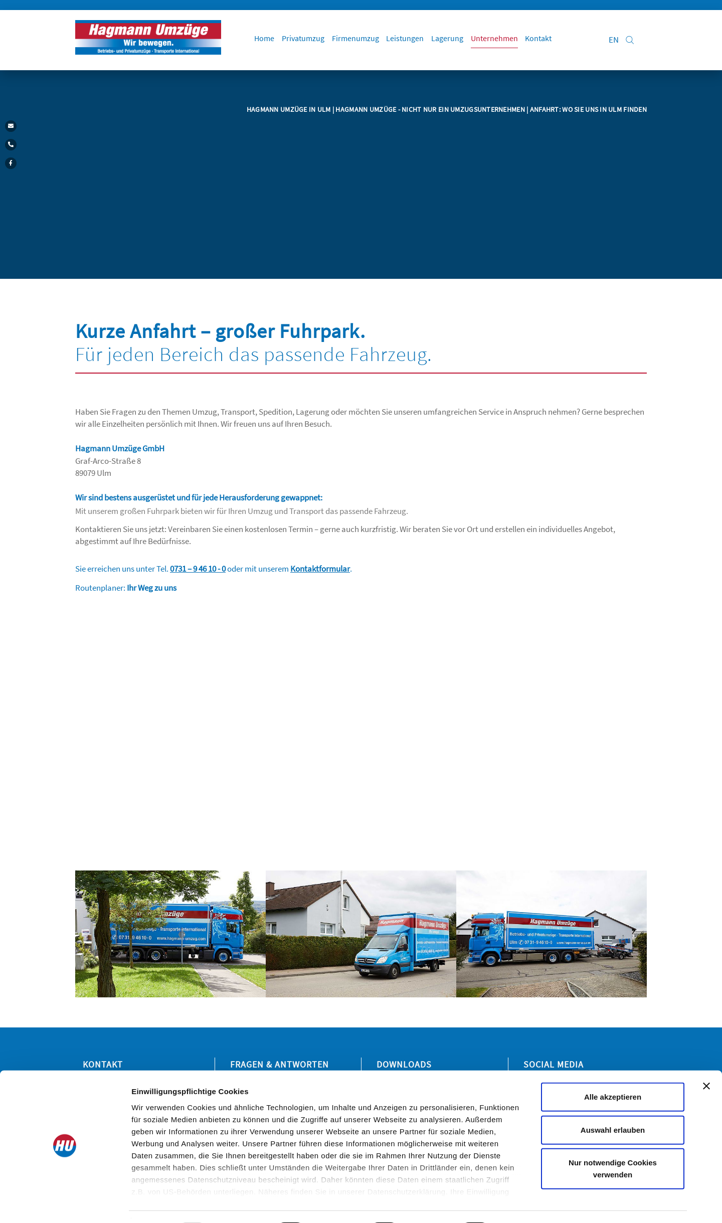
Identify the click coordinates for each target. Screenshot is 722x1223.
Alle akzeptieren (612, 1070)
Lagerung (453, 40)
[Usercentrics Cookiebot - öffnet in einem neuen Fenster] (65, 1203)
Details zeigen (533, 1203)
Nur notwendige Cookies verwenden (613, 1141)
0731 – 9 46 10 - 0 (198, 568)
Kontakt (545, 40)
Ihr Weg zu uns (151, 587)
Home (267, 40)
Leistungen (410, 40)
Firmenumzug (359, 40)
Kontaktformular (320, 568)
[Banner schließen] (706, 1059)
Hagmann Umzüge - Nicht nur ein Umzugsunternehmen (430, 109)
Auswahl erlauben (613, 1102)
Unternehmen (500, 40)
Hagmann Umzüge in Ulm (289, 109)
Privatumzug (306, 40)
